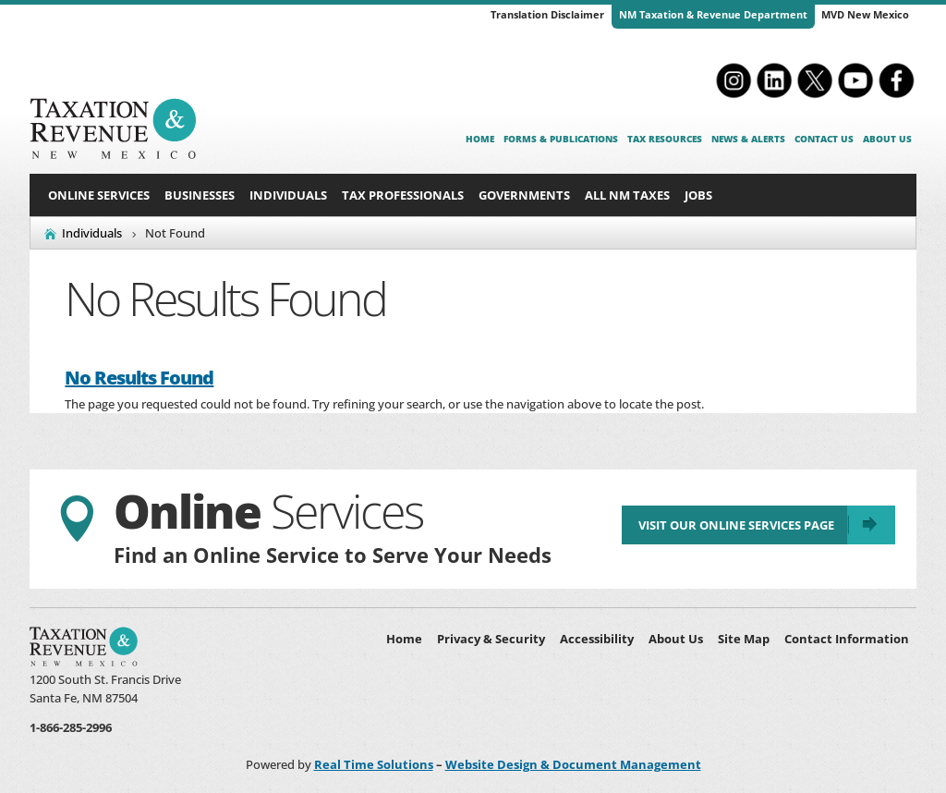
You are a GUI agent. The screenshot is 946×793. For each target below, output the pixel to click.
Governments (524, 195)
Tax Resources (664, 138)
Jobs (698, 195)
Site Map (744, 638)
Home (480, 138)
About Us (887, 138)
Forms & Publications (560, 138)
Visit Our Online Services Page (733, 527)
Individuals (288, 195)
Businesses (199, 195)
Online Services (99, 195)
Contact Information (846, 638)
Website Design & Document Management (573, 764)
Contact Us (824, 138)
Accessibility (597, 638)
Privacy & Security (491, 638)
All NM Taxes (627, 195)
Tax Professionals (403, 195)
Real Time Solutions (373, 764)
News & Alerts (748, 138)
